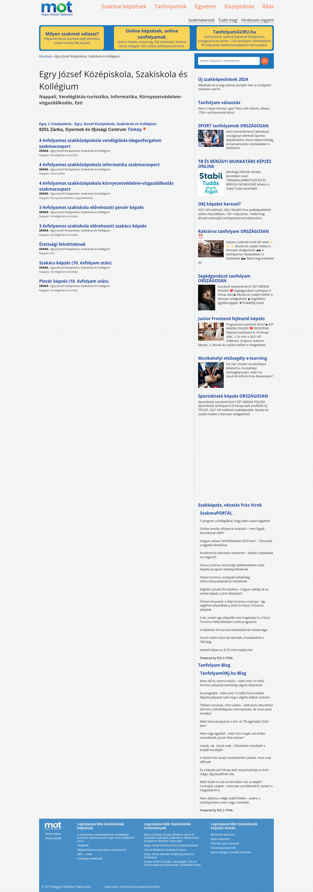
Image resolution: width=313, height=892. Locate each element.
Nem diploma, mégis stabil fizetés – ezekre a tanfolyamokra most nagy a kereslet (230, 800)
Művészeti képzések (223, 834)
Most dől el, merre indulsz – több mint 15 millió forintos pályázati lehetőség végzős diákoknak (232, 683)
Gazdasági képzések (223, 847)
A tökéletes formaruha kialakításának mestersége (233, 630)
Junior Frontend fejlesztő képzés (231, 318)
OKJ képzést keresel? (219, 204)
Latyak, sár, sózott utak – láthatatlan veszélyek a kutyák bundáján (232, 748)
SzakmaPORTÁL (216, 513)
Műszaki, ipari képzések (225, 843)
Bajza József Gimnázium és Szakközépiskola (171, 845)
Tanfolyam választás (219, 102)
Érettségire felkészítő (89, 858)
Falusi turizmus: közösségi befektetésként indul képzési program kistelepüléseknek (232, 567)
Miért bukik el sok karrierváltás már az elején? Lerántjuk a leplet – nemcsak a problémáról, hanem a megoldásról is (236, 786)
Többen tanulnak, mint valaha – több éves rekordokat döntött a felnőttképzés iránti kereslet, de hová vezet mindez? (236, 709)
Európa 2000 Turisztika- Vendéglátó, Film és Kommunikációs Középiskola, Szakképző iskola (172, 863)
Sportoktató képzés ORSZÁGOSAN (233, 396)
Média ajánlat (53, 838)
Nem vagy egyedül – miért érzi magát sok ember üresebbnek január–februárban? (233, 735)
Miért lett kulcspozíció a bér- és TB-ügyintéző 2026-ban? (234, 723)
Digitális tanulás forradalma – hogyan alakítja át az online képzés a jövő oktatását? (234, 591)
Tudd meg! (228, 20)
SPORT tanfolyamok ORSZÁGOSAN (233, 126)
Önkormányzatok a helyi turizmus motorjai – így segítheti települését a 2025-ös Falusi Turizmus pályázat (232, 605)
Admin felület (53, 833)
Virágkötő (83, 845)
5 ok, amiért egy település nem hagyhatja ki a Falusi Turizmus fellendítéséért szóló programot (235, 620)
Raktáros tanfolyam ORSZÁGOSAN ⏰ (233, 233)
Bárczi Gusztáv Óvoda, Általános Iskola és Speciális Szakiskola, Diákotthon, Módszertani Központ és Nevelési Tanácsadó (171, 837)
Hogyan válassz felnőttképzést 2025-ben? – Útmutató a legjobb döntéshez (236, 543)
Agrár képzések (220, 839)
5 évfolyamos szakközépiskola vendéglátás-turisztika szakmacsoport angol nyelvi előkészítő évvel (105, 837)
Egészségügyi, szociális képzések (231, 852)
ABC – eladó (84, 854)
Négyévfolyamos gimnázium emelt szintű (101, 849)
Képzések (45, 56)
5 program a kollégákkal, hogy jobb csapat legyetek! (235, 521)
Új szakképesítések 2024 (223, 79)
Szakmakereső (201, 20)
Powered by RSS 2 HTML (216, 658)
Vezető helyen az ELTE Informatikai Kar (226, 650)
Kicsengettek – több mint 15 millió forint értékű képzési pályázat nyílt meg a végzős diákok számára (235, 695)
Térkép (136, 129)
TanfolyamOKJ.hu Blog (223, 673)
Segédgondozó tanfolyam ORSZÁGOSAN (224, 278)
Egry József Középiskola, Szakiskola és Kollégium (80, 150)
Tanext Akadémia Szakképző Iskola (165, 849)
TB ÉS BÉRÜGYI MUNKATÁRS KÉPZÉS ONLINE (234, 164)
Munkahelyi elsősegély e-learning (232, 358)
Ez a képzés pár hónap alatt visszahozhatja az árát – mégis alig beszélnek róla (235, 772)
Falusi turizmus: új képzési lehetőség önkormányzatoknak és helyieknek (225, 579)
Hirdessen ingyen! (257, 20)
